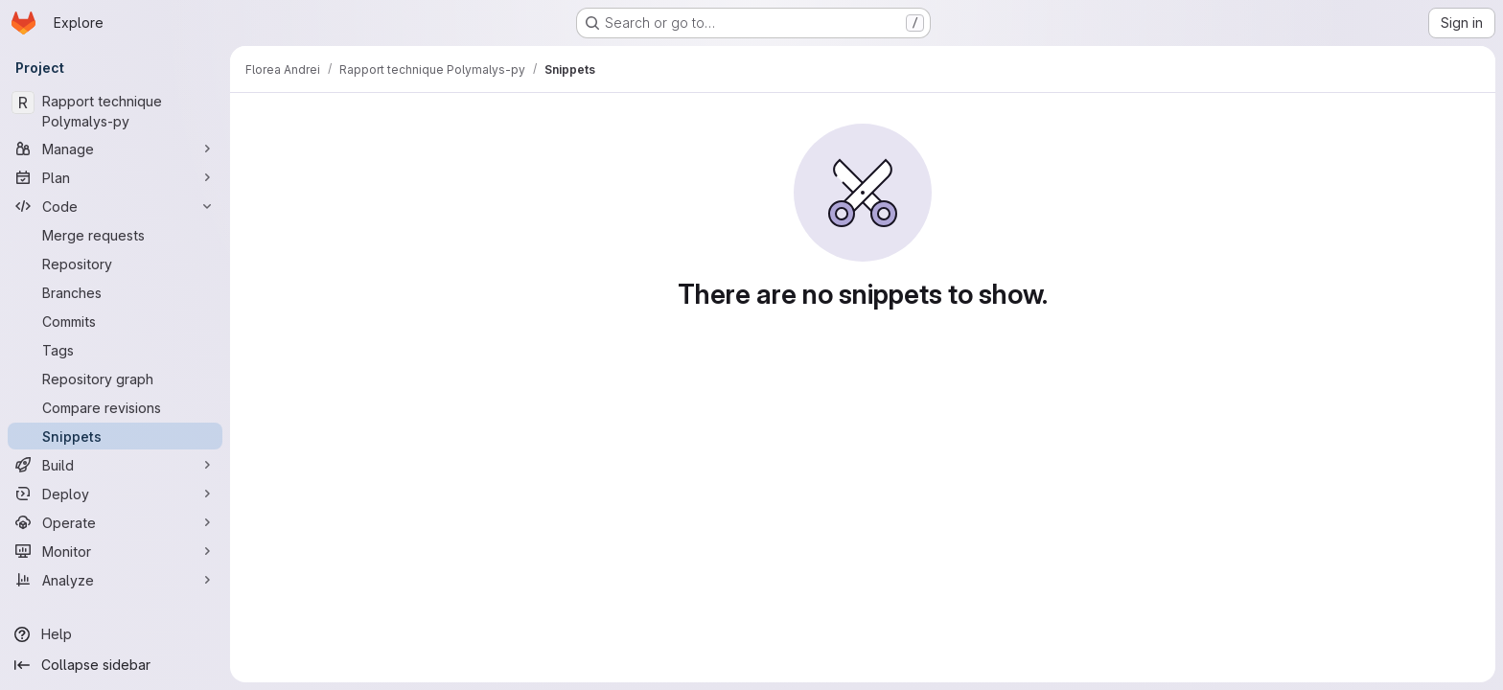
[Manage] (115, 148)
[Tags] (115, 349)
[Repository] (115, 263)
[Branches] (115, 292)
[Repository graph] (115, 378)
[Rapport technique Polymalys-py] (115, 111)
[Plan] (115, 177)
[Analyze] (115, 579)
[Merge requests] (115, 234)
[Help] (115, 634)
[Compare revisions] (115, 407)
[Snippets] (115, 436)
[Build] (115, 464)
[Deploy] (115, 493)
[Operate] (115, 522)
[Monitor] (115, 551)
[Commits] (115, 321)
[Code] (115, 206)
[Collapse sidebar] (115, 665)
